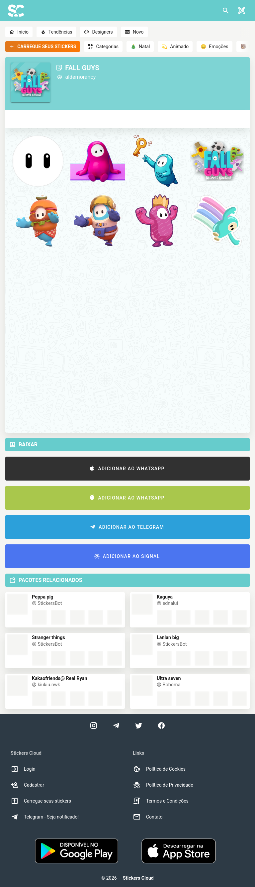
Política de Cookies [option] (159, 769)
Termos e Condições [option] (161, 801)
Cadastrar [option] (27, 785)
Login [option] (23, 769)
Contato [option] (147, 817)
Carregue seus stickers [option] (41, 801)
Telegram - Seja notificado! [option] (45, 817)
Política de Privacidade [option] (163, 785)
